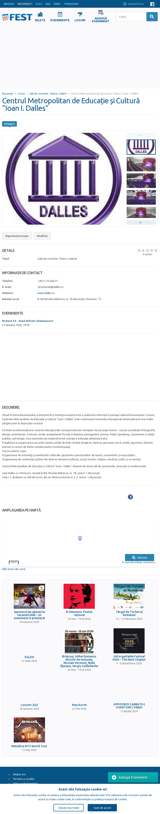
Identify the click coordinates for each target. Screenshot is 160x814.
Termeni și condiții (23, 779)
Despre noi (19, 774)
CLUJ (39, 3)
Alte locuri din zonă (13, 569)
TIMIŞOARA (71, 3)
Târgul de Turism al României (129, 613)
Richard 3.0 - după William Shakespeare (27, 320)
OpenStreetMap (133, 562)
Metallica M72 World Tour (29, 746)
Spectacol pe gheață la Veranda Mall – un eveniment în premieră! (29, 615)
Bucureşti (7, 93)
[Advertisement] (80, 56)
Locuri (21, 93)
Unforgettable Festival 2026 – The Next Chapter (129, 658)
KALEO (29, 657)
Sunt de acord (102, 807)
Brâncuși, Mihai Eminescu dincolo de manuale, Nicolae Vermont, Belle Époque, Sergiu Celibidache (79, 661)
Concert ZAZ (29, 705)
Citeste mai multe (68, 807)
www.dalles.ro (46, 292)
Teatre (54, 93)
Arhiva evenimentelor (25, 783)
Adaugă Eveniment (130, 777)
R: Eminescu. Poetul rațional (79, 613)
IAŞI (47, 3)
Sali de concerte (39, 93)
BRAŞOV (9, 3)
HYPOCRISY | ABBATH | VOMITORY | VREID (129, 706)
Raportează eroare (17, 235)
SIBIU (57, 3)
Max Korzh (79, 705)
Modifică (42, 235)
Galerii (62, 93)
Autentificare (133, 4)
